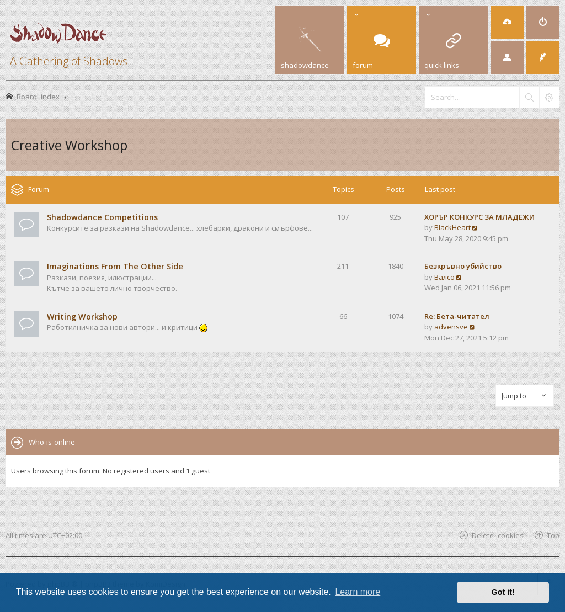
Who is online (52, 442)
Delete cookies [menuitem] (498, 535)
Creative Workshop (69, 145)
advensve (451, 327)
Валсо (444, 277)
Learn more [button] (357, 592)
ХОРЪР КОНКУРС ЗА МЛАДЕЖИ (479, 217)
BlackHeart (452, 227)
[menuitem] (507, 22)
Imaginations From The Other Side (115, 266)
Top (553, 535)
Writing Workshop (82, 316)
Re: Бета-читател (456, 316)
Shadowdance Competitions (102, 217)
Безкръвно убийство (463, 266)
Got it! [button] (503, 592)
